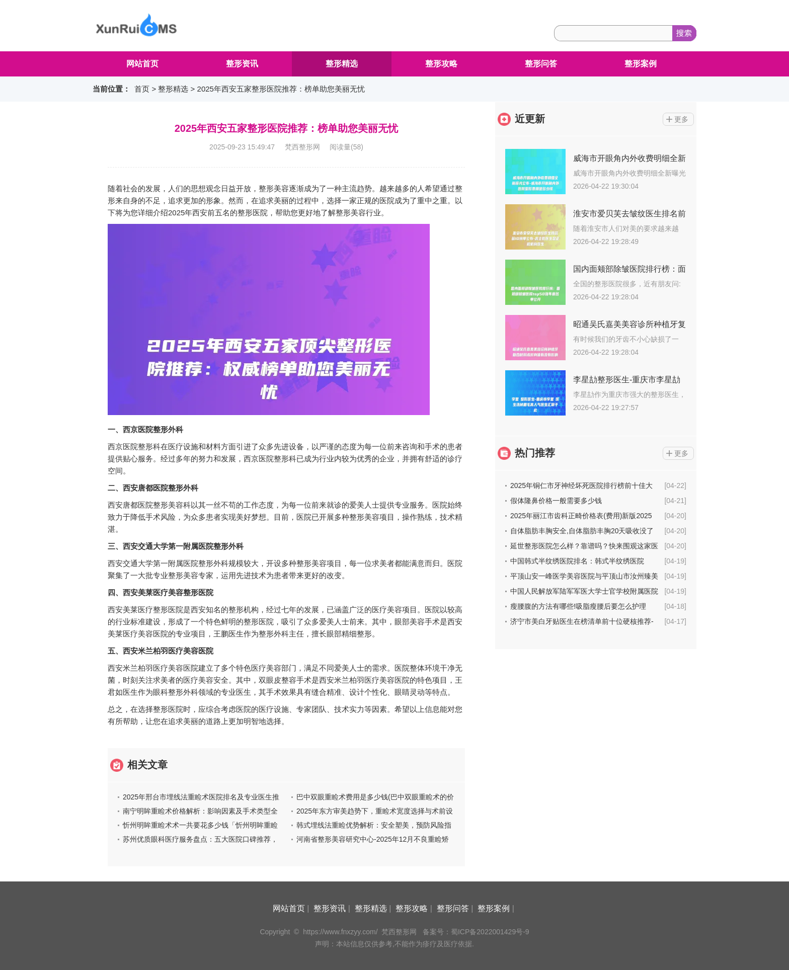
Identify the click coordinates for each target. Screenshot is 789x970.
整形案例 (640, 63)
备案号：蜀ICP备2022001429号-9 (476, 932)
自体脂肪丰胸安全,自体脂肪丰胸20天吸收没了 (582, 531)
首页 (141, 89)
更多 (681, 119)
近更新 (530, 118)
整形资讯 (242, 63)
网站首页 (142, 63)
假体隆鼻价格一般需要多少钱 (556, 501)
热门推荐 (535, 452)
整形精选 (342, 63)
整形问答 (541, 63)
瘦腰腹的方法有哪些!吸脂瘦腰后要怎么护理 (578, 606)
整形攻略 (441, 63)
